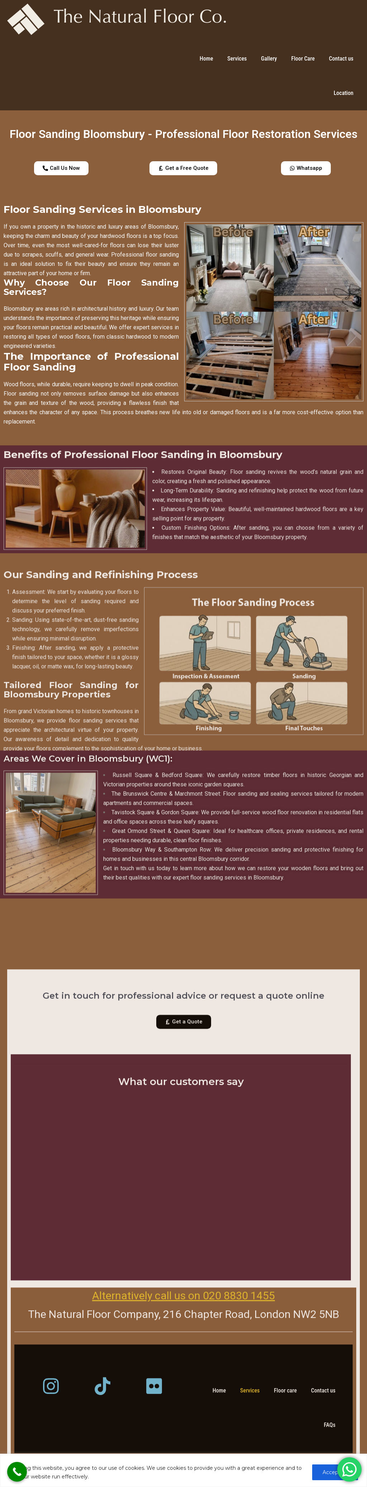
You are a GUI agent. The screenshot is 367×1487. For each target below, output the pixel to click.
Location (343, 93)
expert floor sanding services (209, 973)
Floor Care (303, 58)
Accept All (335, 1472)
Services (237, 58)
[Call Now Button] (17, 1472)
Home (206, 58)
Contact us (341, 58)
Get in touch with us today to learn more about (163, 964)
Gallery (269, 58)
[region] (183, 1470)
